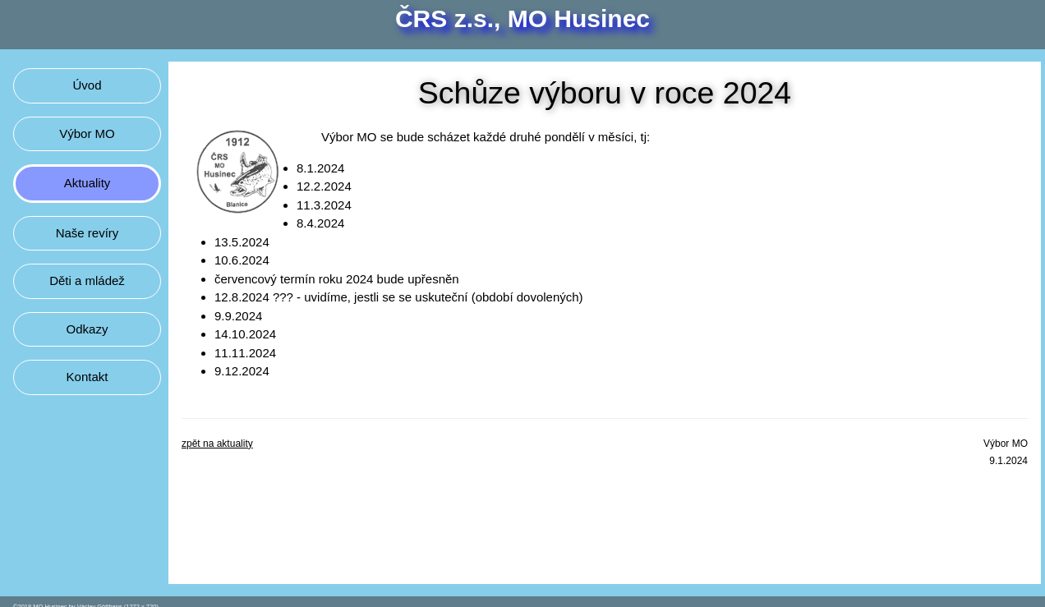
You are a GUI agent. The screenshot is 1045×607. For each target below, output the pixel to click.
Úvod (86, 85)
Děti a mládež (87, 280)
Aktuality (87, 183)
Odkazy (87, 329)
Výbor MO (87, 133)
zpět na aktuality (217, 443)
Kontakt (87, 377)
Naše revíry (87, 233)
